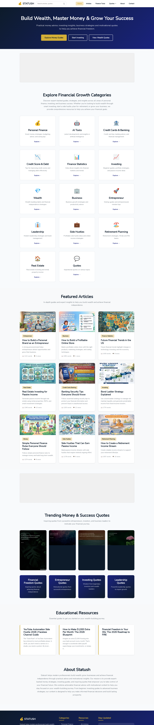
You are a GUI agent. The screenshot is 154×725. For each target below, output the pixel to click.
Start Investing (78, 37)
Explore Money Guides (54, 37)
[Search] (64, 3)
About (122, 4)
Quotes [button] (112, 4)
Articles (88, 4)
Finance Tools (100, 4)
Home (79, 4)
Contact (131, 4)
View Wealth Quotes (100, 37)
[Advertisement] (77, 67)
